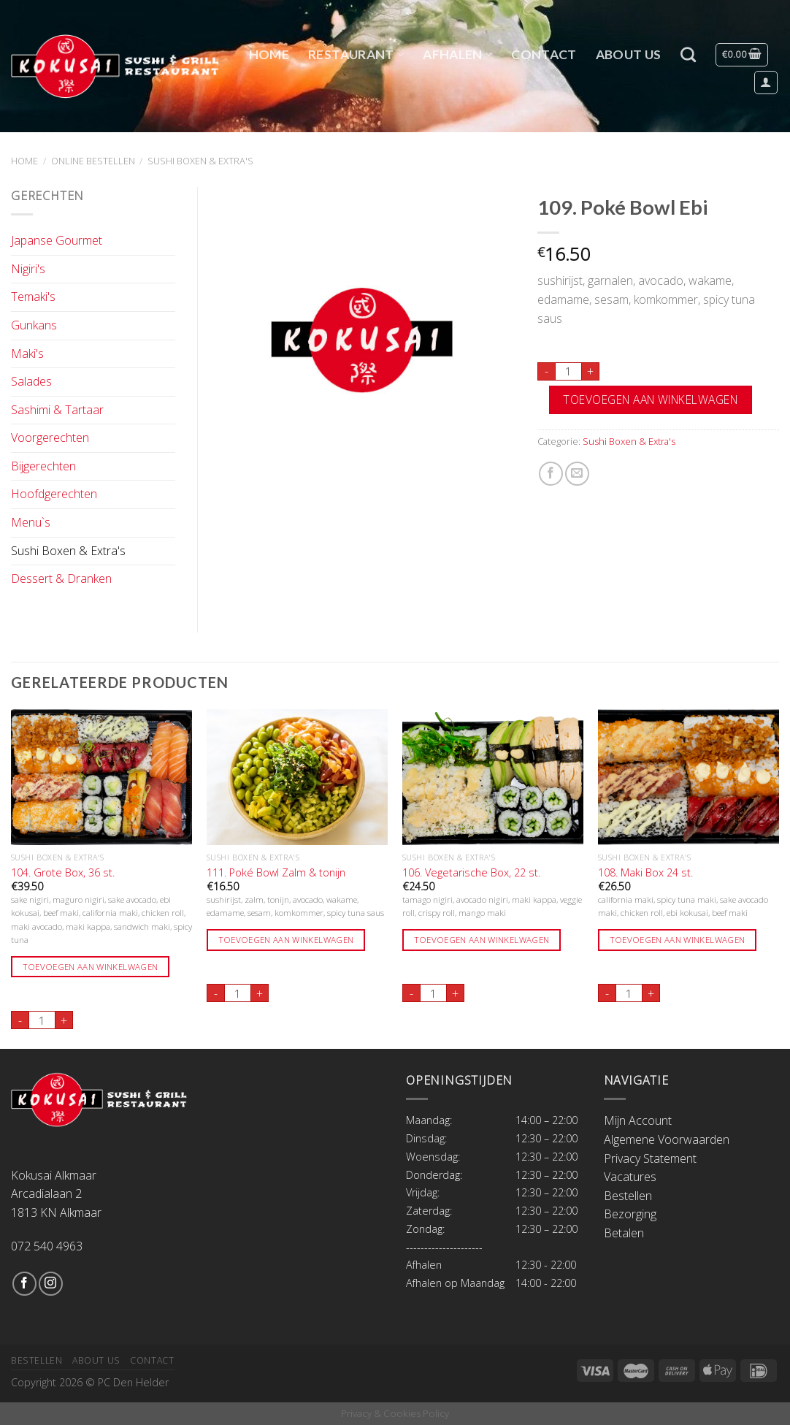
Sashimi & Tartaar (57, 410)
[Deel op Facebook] (551, 474)
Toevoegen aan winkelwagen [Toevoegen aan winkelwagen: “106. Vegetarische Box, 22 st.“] (482, 939)
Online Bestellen (93, 160)
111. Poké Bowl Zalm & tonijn (276, 872)
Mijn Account (638, 1120)
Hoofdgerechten (54, 494)
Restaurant (356, 54)
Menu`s (30, 522)
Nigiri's (28, 269)
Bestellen (628, 1196)
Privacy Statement (650, 1158)
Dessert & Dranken (61, 578)
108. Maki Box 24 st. (645, 872)
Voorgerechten (50, 437)
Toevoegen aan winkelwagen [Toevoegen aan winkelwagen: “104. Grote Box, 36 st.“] (90, 966)
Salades (31, 381)
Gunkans (34, 325)
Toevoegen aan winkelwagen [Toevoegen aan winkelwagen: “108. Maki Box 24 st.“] (677, 939)
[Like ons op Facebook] (24, 1284)
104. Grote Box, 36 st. (63, 872)
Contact (543, 54)
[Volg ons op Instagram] (51, 1284)
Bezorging (630, 1214)
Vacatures (630, 1177)
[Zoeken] (688, 54)
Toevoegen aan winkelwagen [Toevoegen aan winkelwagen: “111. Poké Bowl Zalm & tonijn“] (286, 939)
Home (269, 54)
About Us (628, 54)
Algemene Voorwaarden (666, 1139)
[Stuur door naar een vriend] (577, 474)
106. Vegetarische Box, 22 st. (471, 872)
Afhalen (457, 54)
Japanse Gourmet (56, 240)
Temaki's (33, 297)
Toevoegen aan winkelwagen (650, 399)
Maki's (27, 353)
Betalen (624, 1233)
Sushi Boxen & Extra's (200, 160)
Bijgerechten (43, 466)
